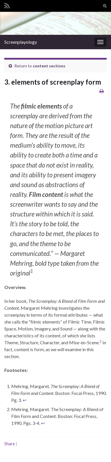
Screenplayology (20, 42)
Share (9, 443)
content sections (49, 65)
